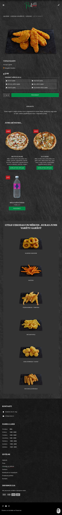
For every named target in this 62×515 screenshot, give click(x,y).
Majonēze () (37, 80)
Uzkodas (29, 16)
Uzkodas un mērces (17, 16)
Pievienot (35, 95)
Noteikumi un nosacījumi (9, 472)
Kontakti (4, 479)
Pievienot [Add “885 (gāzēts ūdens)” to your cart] (17, 208)
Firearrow (18, 510)
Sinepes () (11, 87)
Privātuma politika (7, 475)
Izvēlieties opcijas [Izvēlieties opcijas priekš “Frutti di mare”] (17, 168)
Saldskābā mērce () (40, 87)
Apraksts (30, 106)
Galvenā (6, 16)
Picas (3, 463)
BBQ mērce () (38, 84)
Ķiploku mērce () (13, 84)
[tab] (30, 106)
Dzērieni (4, 469)
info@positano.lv (9, 416)
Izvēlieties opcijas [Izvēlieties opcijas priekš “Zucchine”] (45, 168)
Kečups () (10, 80)
